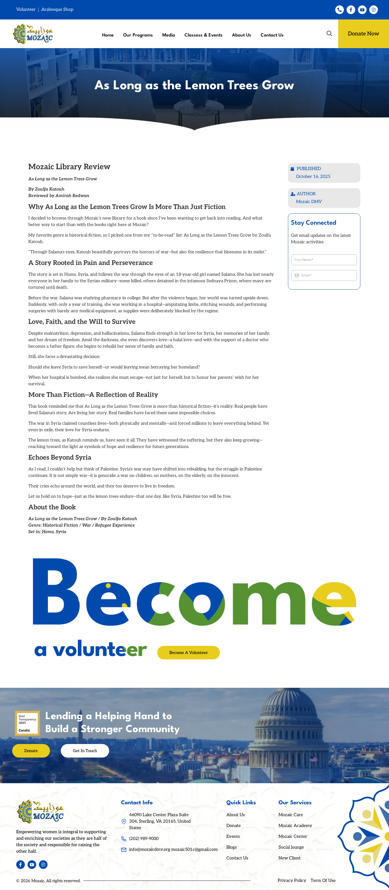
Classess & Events (204, 35)
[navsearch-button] (329, 34)
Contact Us (272, 35)
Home (108, 35)
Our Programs (138, 35)
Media (168, 35)
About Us (241, 35)
